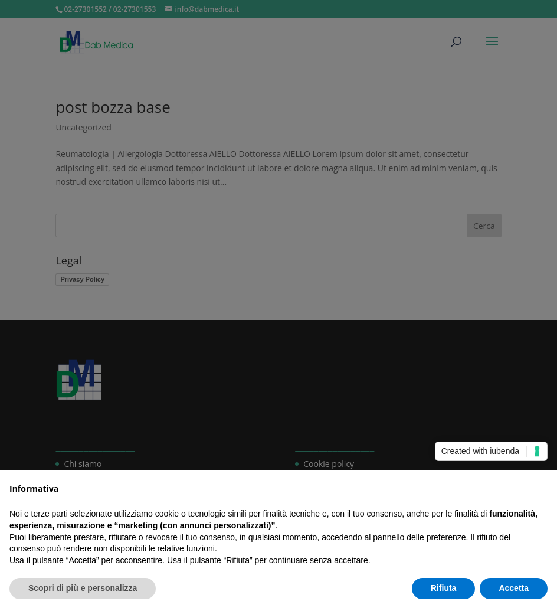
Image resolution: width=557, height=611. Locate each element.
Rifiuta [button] (444, 588)
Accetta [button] (514, 588)
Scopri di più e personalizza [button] (82, 588)
